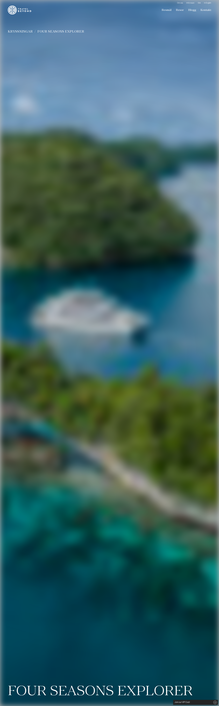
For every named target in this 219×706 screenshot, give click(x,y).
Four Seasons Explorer (60, 31)
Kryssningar (20, 31)
